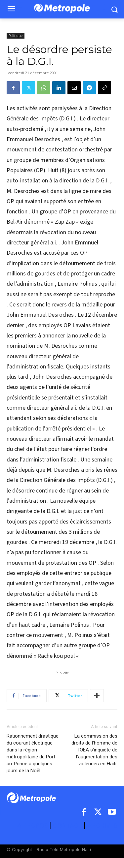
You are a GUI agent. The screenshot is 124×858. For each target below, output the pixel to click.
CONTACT (67, 825)
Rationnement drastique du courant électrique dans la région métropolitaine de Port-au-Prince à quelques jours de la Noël (33, 753)
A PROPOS (33, 825)
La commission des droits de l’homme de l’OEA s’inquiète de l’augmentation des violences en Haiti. (94, 750)
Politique (15, 35)
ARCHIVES (102, 825)
